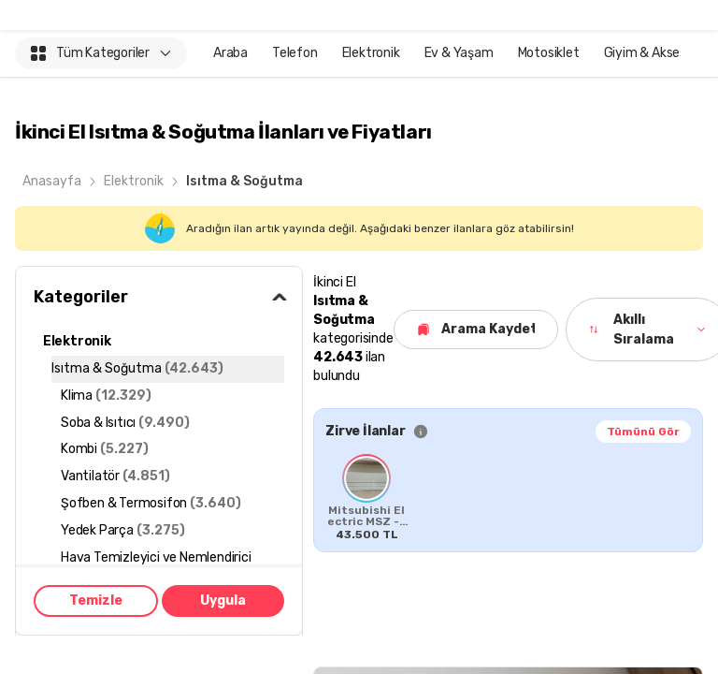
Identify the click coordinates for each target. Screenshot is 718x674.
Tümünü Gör (643, 431)
